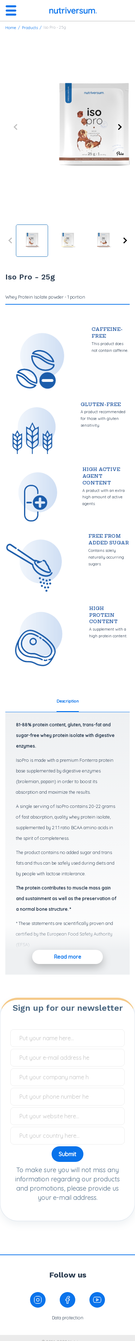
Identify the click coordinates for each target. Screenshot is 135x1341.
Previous (16, 127)
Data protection (67, 1317)
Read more (67, 957)
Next (119, 127)
